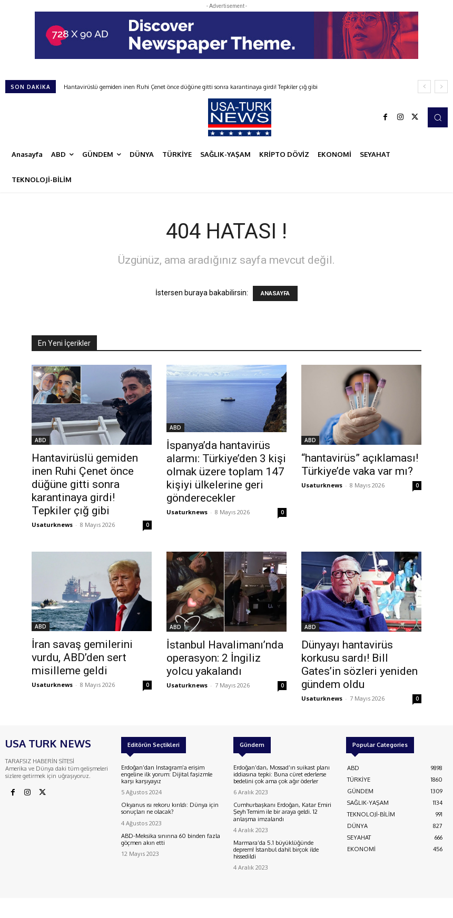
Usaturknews (52, 524)
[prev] (424, 86)
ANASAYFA (275, 293)
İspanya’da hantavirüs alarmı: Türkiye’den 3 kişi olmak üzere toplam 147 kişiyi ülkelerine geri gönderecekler (226, 471)
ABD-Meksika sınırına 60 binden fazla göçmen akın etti (170, 839)
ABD (40, 440)
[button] (438, 117)
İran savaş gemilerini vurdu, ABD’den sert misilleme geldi (82, 657)
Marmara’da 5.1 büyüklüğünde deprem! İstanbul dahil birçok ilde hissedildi (276, 849)
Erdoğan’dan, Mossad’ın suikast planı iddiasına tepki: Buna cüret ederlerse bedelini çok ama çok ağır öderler (281, 774)
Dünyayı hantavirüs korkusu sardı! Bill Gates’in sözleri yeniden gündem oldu (359, 664)
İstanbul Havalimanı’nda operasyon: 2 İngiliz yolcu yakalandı (224, 657)
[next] (441, 86)
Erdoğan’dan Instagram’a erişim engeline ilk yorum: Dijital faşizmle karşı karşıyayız (166, 774)
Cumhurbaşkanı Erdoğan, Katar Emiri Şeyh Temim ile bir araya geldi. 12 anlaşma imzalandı (282, 811)
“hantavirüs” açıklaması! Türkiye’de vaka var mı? (359, 464)
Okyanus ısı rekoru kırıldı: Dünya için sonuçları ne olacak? (170, 808)
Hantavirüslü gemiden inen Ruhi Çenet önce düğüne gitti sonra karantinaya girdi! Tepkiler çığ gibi (191, 87)
